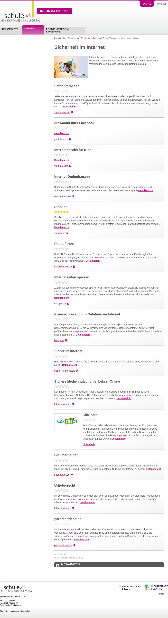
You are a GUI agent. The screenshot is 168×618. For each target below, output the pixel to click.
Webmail (161, 4)
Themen (29, 28)
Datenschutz (26, 611)
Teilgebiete (10, 29)
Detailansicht (69, 106)
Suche (147, 3)
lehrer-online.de (62, 404)
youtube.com (61, 139)
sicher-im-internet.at (64, 370)
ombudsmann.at (62, 196)
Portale (84, 38)
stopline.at (59, 233)
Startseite (72, 38)
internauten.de (62, 474)
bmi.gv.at (59, 340)
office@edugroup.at (14, 605)
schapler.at (60, 303)
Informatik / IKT (54, 11)
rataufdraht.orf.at (63, 266)
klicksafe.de (89, 444)
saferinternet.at (62, 112)
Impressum (14, 611)
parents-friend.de (63, 545)
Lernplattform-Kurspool (57, 30)
